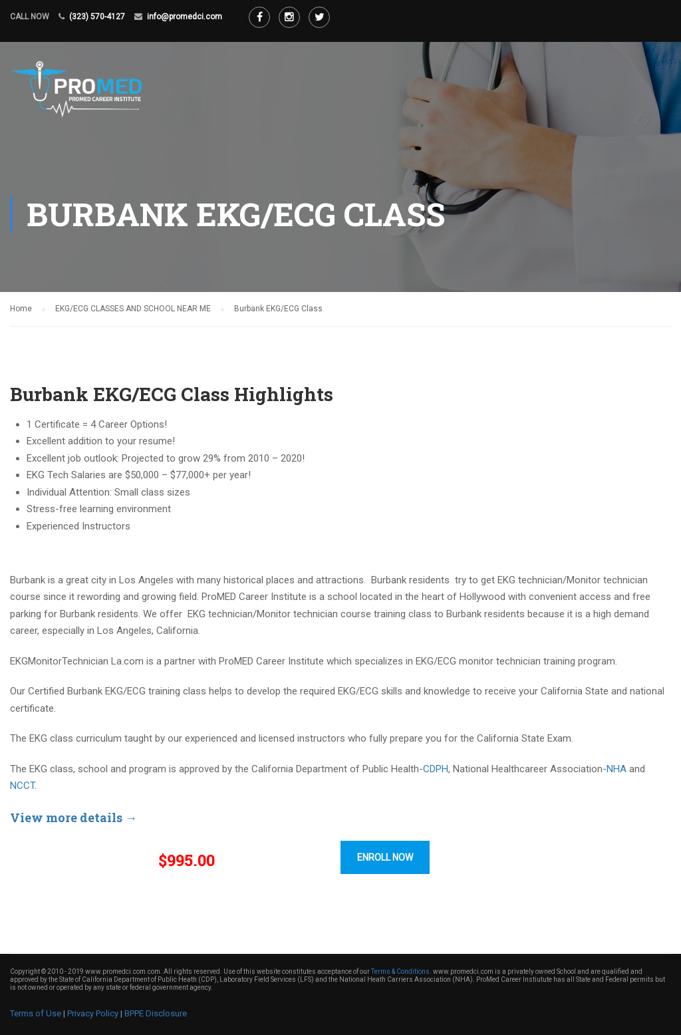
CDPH (435, 769)
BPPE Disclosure (155, 1013)
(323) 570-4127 (97, 16)
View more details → (73, 817)
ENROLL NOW (385, 857)
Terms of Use (35, 1013)
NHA (616, 769)
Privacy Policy (92, 1013)
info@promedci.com (184, 16)
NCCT (22, 786)
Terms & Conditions (400, 971)
